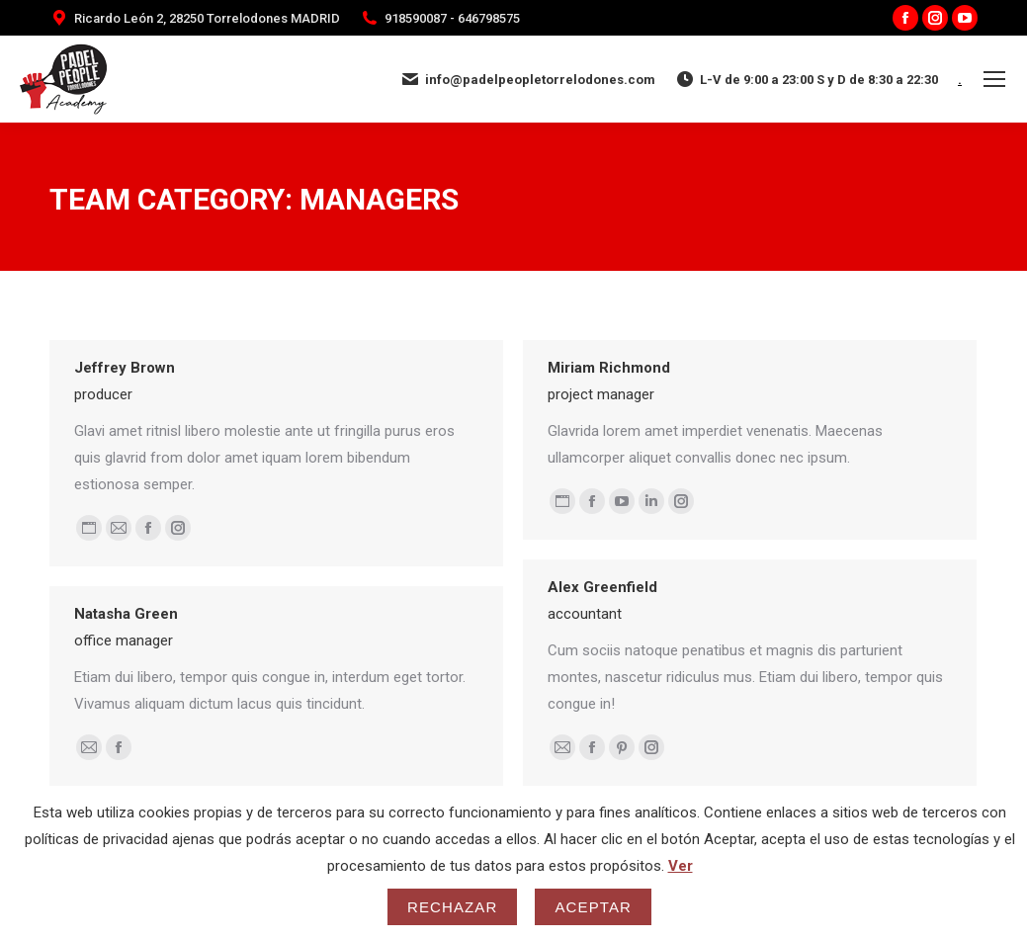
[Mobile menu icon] (994, 79)
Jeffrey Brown (124, 368)
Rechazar (452, 906)
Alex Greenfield (602, 587)
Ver (680, 866)
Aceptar (593, 906)
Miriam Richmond (609, 368)
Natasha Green (126, 614)
